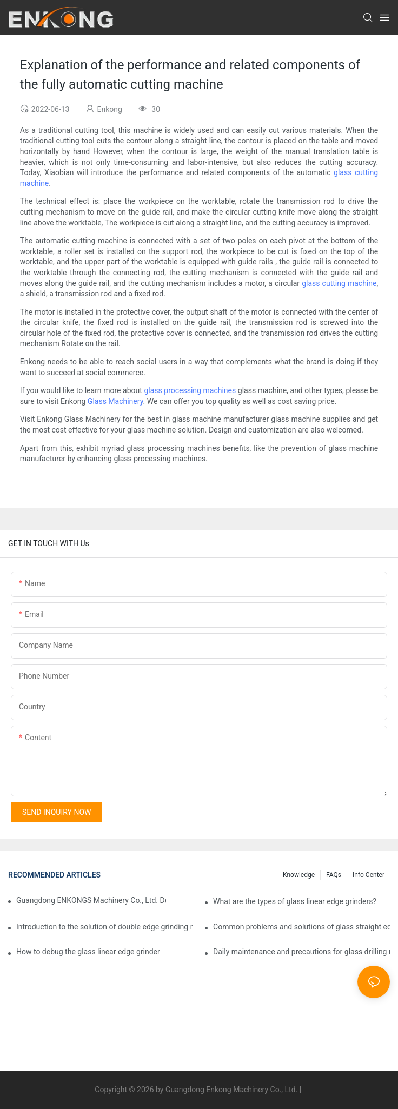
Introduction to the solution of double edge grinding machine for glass (104, 926)
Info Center (368, 875)
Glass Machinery (115, 401)
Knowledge (299, 875)
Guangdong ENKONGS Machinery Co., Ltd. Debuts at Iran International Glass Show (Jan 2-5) (91, 900)
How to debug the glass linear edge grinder (88, 951)
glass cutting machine (339, 283)
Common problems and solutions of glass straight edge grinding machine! (301, 926)
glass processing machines (190, 390)
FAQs (333, 875)
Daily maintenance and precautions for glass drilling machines (301, 951)
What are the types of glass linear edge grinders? (294, 901)
